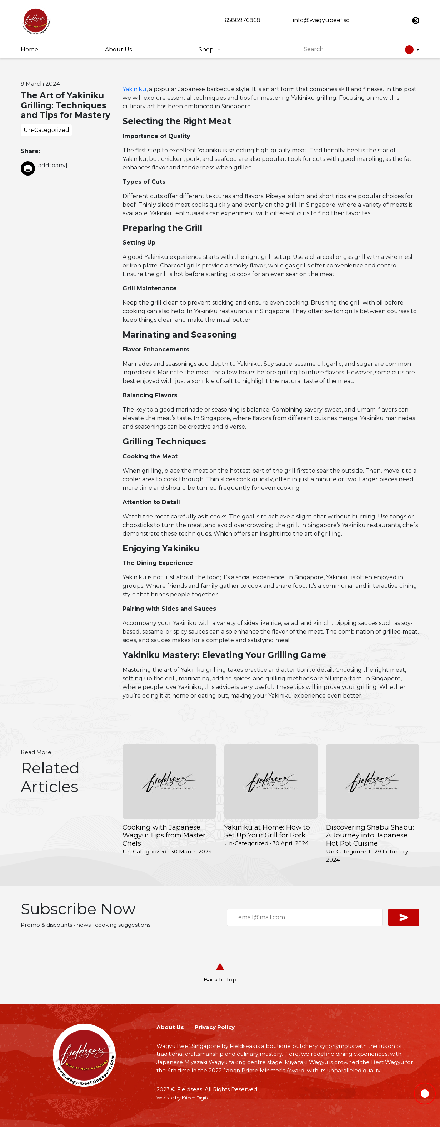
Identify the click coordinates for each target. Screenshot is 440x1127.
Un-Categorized (46, 130)
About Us (170, 1027)
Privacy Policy (215, 1027)
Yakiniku (134, 89)
